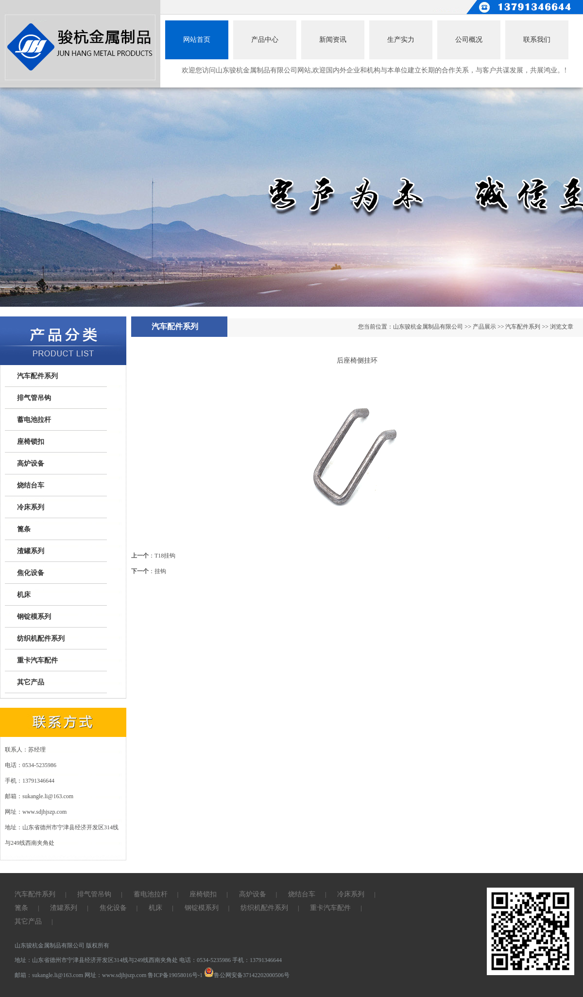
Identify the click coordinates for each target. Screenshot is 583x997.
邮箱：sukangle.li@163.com (50, 975)
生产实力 (400, 39)
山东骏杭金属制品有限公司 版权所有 (62, 945)
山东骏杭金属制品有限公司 (428, 326)
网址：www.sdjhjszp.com (116, 975)
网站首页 (196, 39)
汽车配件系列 (37, 376)
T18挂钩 (164, 555)
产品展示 (484, 326)
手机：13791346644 (257, 960)
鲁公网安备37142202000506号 (247, 975)
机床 (24, 594)
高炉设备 (30, 463)
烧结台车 (30, 485)
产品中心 (264, 39)
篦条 (24, 529)
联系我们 (536, 39)
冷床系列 (30, 507)
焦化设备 (30, 573)
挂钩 (160, 571)
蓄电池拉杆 (34, 419)
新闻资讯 (332, 39)
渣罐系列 (30, 551)
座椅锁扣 (30, 441)
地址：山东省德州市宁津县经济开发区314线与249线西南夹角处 (97, 960)
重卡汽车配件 (37, 660)
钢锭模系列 (34, 616)
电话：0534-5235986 (205, 960)
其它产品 (30, 682)
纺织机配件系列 (41, 638)
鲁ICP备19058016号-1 (175, 975)
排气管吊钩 (34, 398)
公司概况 (468, 39)
